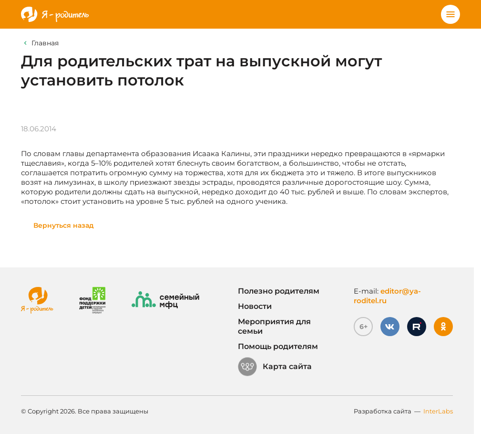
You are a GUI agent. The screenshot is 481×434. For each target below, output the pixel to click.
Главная (45, 43)
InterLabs (438, 411)
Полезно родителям (278, 291)
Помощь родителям (278, 346)
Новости (255, 306)
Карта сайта (275, 366)
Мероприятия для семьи (274, 326)
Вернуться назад (63, 225)
